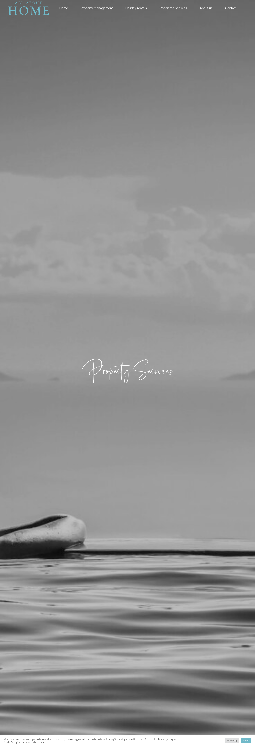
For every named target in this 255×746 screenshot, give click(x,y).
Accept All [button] (246, 740)
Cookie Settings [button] (232, 740)
